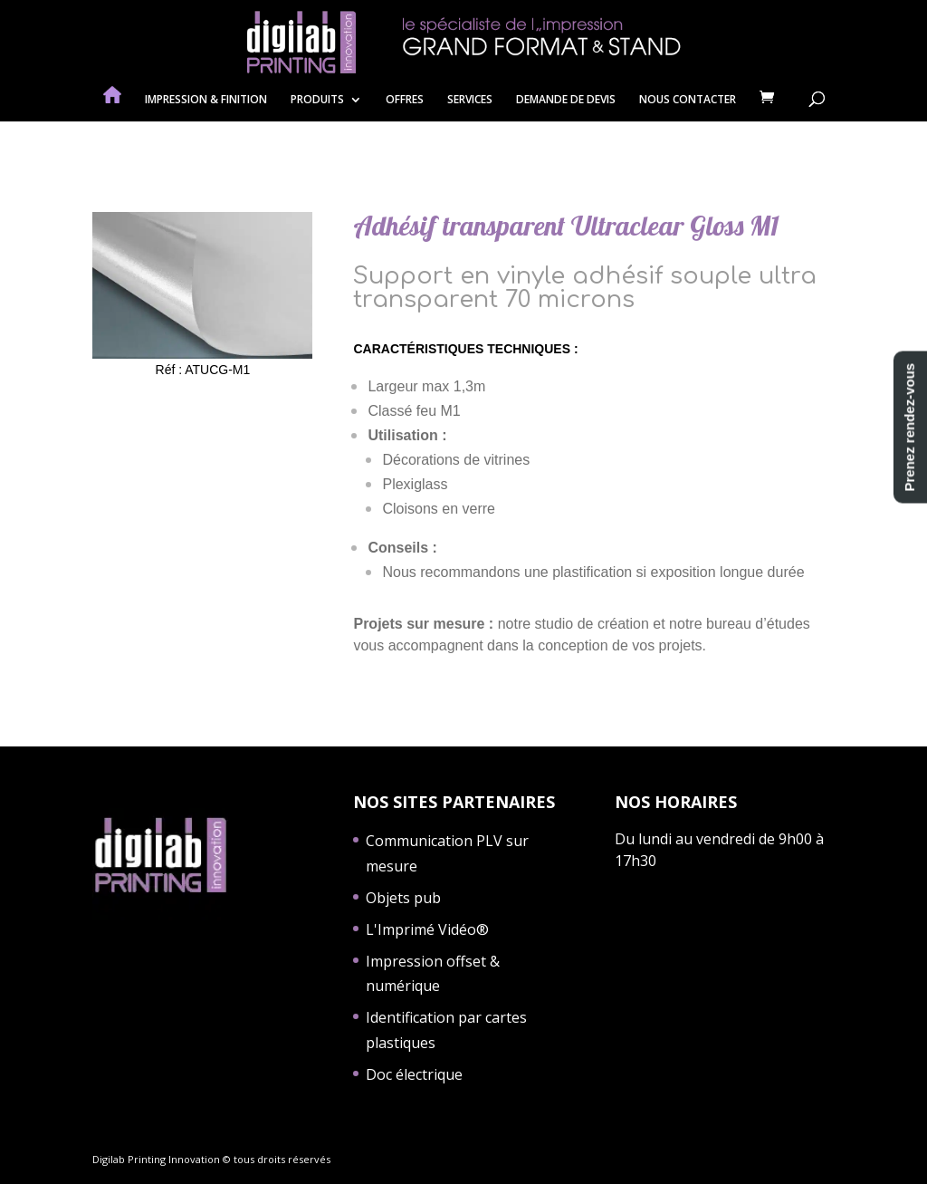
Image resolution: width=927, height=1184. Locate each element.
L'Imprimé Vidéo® (427, 929)
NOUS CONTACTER (687, 100)
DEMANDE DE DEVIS (566, 100)
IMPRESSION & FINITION (206, 100)
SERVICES (469, 100)
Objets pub (403, 898)
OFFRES (405, 100)
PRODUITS (317, 100)
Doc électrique (414, 1074)
